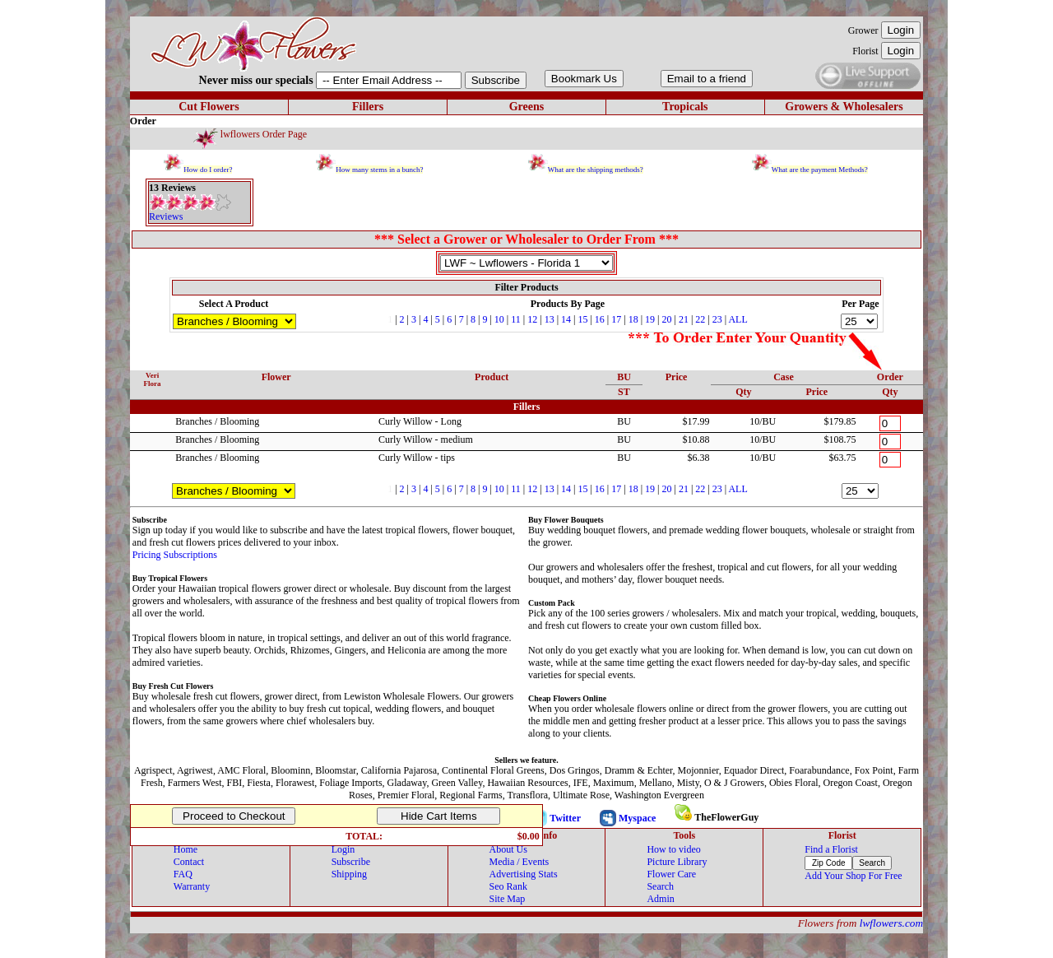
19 (650, 319)
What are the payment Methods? (820, 169)
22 (700, 319)
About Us (508, 849)
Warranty (192, 886)
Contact (189, 861)
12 (532, 319)
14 (566, 319)
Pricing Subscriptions (174, 554)
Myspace (637, 818)
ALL (737, 319)
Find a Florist (831, 849)
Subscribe (351, 861)
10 (499, 319)
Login (343, 849)
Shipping (349, 874)
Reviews (166, 216)
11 (516, 319)
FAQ (183, 874)
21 (684, 319)
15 (582, 319)
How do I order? (207, 169)
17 (616, 319)
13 (549, 319)
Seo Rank (508, 886)
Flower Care (671, 874)
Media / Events (519, 861)
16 (600, 319)
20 (666, 319)
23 (717, 319)
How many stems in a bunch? (379, 169)
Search (660, 886)
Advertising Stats (523, 874)
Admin (660, 899)
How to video (673, 849)
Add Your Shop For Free (853, 875)
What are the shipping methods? (595, 169)
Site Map (507, 899)
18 (633, 319)
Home (185, 849)
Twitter (565, 818)
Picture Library (677, 861)
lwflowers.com (891, 923)
